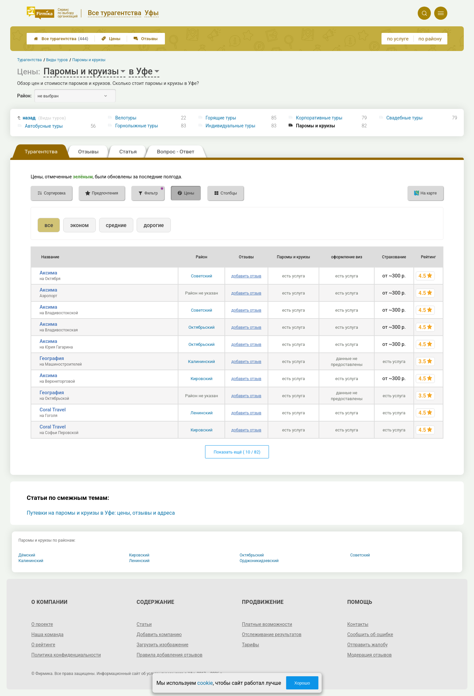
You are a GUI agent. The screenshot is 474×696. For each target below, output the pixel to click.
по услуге (398, 39)
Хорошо (302, 683)
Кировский (202, 378)
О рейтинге (43, 644)
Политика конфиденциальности (66, 654)
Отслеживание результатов (272, 634)
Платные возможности (267, 624)
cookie (205, 683)
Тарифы (250, 644)
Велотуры (125, 118)
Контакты (357, 624)
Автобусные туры (44, 126)
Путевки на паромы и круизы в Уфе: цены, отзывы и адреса (101, 513)
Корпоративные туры (319, 118)
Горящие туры (221, 118)
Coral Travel (53, 410)
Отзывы (146, 38)
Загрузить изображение (162, 644)
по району (429, 39)
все (48, 225)
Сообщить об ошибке (370, 634)
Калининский (201, 361)
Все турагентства (61, 38)
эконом (79, 225)
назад (44, 118)
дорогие (154, 225)
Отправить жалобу (367, 644)
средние (116, 225)
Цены (110, 38)
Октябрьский (201, 327)
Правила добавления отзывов (169, 654)
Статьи (144, 624)
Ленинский (202, 412)
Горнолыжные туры (136, 125)
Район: (24, 95)
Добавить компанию (159, 634)
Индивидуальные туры (230, 125)
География (52, 358)
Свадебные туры (404, 118)
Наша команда (47, 634)
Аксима (48, 273)
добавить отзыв (246, 276)
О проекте (42, 624)
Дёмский (26, 555)
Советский (201, 275)
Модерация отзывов (369, 654)
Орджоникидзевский (259, 560)
